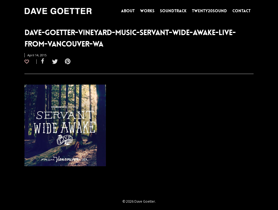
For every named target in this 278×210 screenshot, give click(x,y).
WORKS (147, 11)
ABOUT (128, 11)
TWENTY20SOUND (209, 11)
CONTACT (241, 11)
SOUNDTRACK (173, 11)
